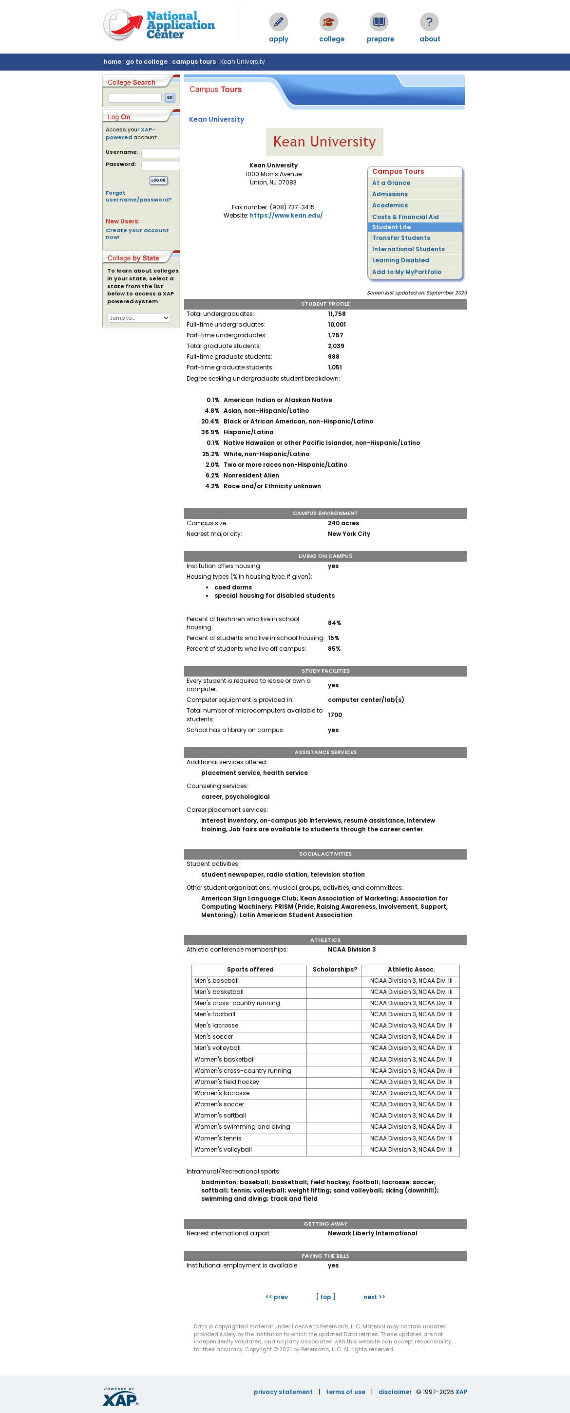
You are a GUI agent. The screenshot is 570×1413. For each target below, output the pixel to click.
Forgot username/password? (139, 196)
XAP (462, 1392)
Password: (121, 164)
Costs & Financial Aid (405, 217)
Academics (390, 205)
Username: (122, 152)
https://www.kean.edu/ (286, 215)
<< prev (277, 1297)
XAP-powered (130, 133)
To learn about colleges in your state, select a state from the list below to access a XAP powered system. (143, 286)
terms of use (345, 1392)
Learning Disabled (400, 260)
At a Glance (391, 183)
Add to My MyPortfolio (406, 272)
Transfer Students (401, 238)
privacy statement (283, 1392)
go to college (147, 61)
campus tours (194, 61)
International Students (408, 249)
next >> (374, 1297)
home (112, 61)
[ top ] (326, 1297)
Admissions (390, 194)
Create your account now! (137, 233)
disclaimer (395, 1392)
